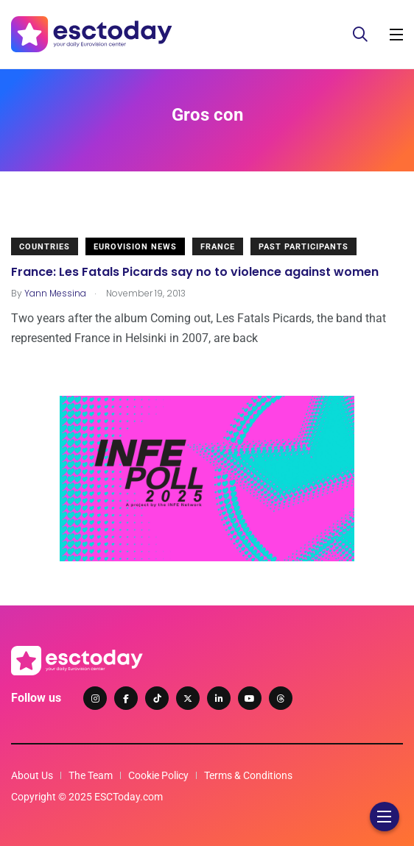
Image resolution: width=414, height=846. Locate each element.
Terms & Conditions (248, 775)
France (217, 247)
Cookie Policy (158, 775)
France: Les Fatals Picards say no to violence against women (195, 271)
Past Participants (303, 247)
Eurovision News (135, 247)
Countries (44, 247)
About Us (32, 775)
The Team (91, 775)
